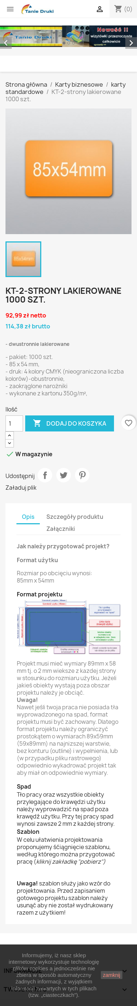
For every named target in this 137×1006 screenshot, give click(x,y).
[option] (68, 36)
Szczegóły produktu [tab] (74, 517)
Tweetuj (63, 475)
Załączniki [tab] (60, 529)
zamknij (111, 975)
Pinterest (82, 475)
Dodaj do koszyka (69, 423)
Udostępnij (45, 475)
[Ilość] (14, 423)
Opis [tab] (28, 517)
